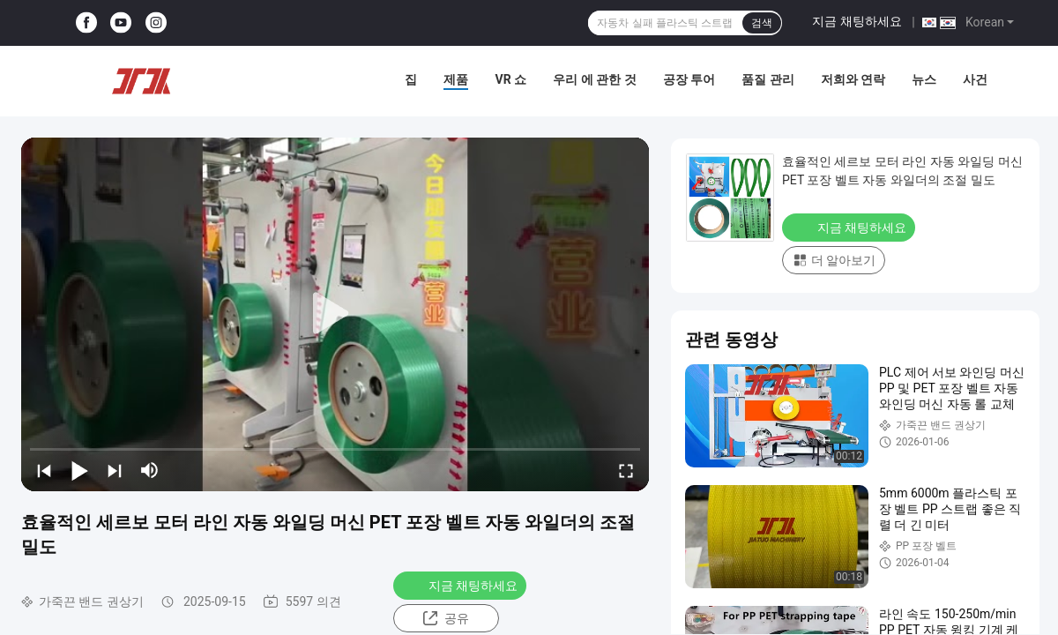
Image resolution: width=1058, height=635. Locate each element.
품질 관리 (767, 79)
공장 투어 (689, 79)
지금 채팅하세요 (856, 21)
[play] (335, 314)
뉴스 (924, 79)
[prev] (44, 470)
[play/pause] (79, 470)
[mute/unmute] (150, 470)
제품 (455, 79)
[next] (114, 470)
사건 (975, 79)
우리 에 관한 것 (594, 79)
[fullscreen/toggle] (626, 470)
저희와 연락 (853, 79)
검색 (761, 23)
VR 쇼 (510, 79)
